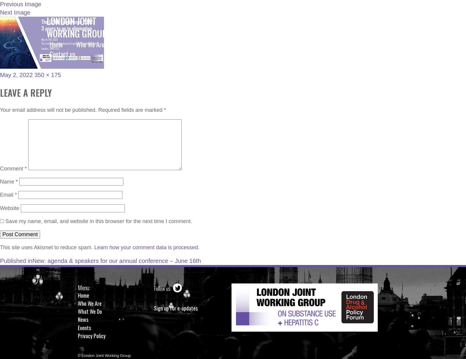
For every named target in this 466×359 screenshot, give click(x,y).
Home (83, 295)
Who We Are (90, 303)
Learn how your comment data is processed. (146, 247)
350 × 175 (47, 75)
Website (9, 208)
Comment (13, 168)
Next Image (15, 12)
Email (8, 195)
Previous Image (20, 4)
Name (9, 182)
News (83, 319)
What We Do (90, 311)
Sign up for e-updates (176, 308)
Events (84, 328)
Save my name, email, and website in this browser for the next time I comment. (98, 221)
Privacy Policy (92, 336)
